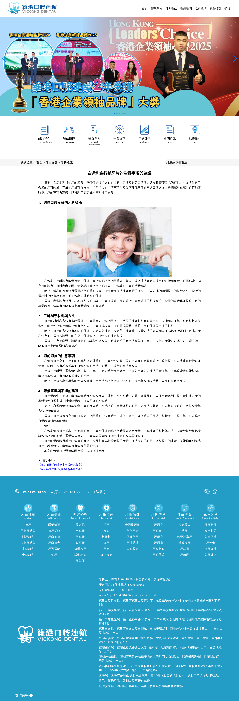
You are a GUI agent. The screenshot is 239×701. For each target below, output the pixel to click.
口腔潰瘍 (106, 554)
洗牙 (185, 530)
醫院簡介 (156, 8)
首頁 (145, 8)
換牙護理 (211, 548)
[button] (114, 113)
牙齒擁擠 (54, 536)
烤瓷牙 (80, 536)
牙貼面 (80, 560)
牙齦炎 (158, 536)
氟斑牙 (80, 542)
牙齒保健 (52, 162)
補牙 (106, 524)
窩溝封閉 (211, 530)
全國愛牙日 (132, 524)
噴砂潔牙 (185, 542)
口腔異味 (133, 548)
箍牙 (54, 554)
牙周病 (158, 542)
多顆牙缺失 (28, 542)
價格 (227, 8)
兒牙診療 (211, 554)
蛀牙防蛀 (211, 524)
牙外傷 (210, 542)
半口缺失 (28, 548)
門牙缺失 (28, 536)
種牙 (28, 524)
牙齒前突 (54, 542)
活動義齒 (80, 554)
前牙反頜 (54, 530)
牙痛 (106, 548)
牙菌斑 (184, 554)
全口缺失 (28, 554)
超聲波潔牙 (184, 536)
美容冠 (80, 524)
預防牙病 (133, 530)
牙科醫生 (171, 8)
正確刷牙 (133, 536)
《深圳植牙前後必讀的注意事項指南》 (61, 469)
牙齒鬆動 (159, 548)
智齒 (106, 530)
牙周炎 (158, 524)
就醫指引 (215, 8)
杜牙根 (106, 536)
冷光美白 (185, 524)
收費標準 (200, 8)
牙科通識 (67, 162)
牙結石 (184, 548)
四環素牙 (80, 548)
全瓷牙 (80, 530)
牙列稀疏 (54, 548)
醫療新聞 (186, 8)
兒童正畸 (211, 536)
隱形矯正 (54, 524)
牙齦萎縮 (159, 554)
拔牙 (106, 542)
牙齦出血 (159, 530)
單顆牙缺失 (28, 530)
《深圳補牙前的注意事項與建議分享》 (61, 464)
